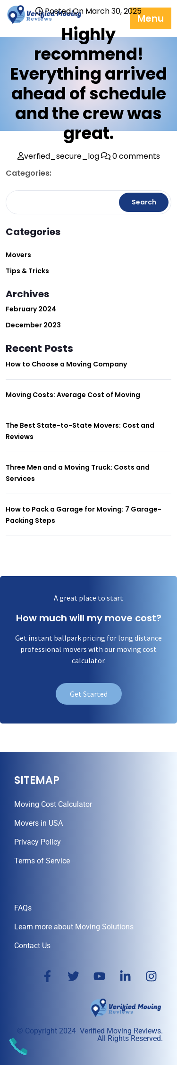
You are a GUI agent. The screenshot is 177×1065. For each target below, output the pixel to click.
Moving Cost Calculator (53, 804)
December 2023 (33, 325)
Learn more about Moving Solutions (74, 926)
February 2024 (31, 309)
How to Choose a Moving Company (66, 364)
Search (144, 202)
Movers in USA (38, 823)
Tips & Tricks (27, 271)
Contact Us (32, 945)
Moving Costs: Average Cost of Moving (73, 394)
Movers (18, 255)
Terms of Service (42, 860)
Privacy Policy (37, 841)
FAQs (23, 907)
